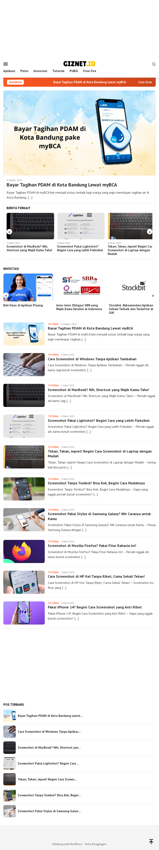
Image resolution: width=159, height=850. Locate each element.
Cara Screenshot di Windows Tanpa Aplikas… (49, 730)
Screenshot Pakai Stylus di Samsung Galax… (49, 810)
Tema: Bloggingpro (95, 843)
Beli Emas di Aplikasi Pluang (23, 304)
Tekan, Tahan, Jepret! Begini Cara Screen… (47, 778)
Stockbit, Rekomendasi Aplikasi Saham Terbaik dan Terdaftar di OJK (129, 307)
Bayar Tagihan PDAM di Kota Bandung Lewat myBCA (94, 82)
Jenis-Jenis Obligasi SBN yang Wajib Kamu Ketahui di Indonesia (78, 306)
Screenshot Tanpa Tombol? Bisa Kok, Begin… (49, 794)
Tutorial (53, 322)
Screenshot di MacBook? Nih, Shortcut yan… (49, 746)
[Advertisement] (79, 29)
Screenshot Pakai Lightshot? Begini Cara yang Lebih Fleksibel (79, 248)
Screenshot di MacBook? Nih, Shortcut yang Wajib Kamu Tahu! (29, 248)
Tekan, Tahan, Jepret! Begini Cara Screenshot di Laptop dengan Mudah (129, 249)
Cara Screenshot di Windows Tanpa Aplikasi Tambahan (92, 358)
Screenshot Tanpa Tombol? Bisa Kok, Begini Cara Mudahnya (96, 482)
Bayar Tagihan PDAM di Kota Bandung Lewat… (50, 714)
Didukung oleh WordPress (67, 843)
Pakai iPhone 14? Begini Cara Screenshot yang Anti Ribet (95, 606)
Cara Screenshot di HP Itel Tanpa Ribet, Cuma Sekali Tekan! (96, 575)
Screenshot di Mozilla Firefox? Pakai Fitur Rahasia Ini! (92, 544)
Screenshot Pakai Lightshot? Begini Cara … (48, 762)
